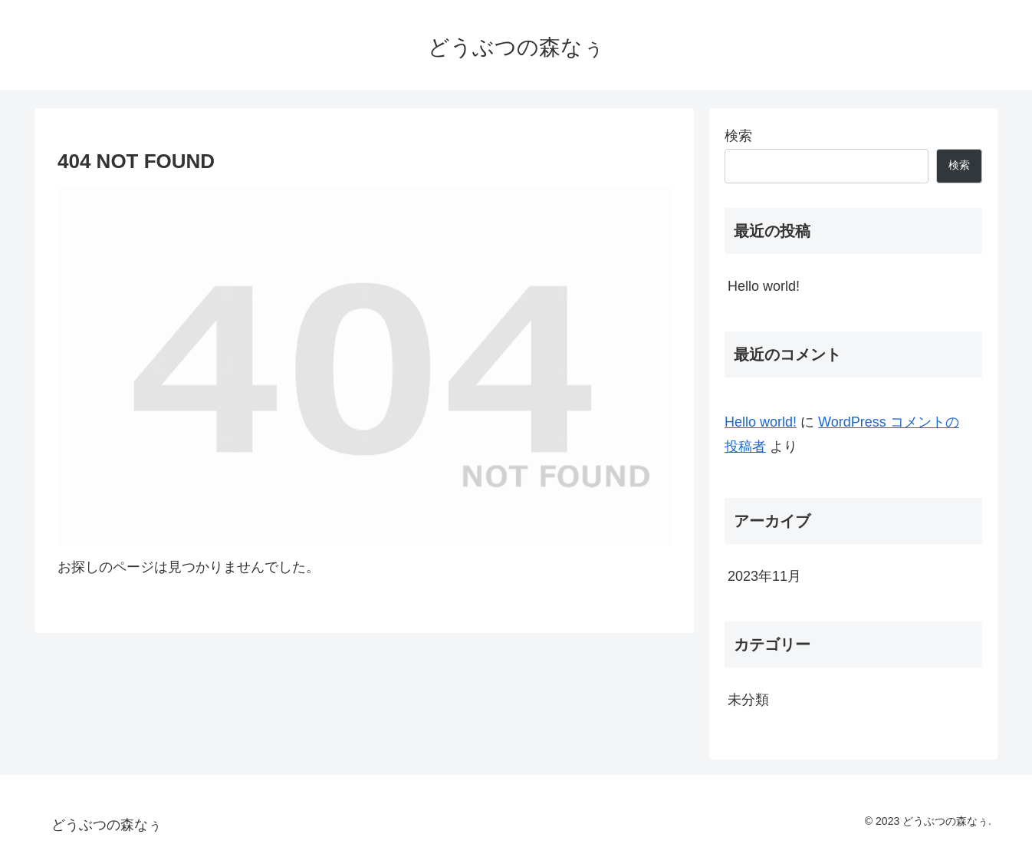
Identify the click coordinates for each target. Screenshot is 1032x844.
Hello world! (764, 286)
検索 (738, 135)
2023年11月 (764, 576)
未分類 (748, 699)
